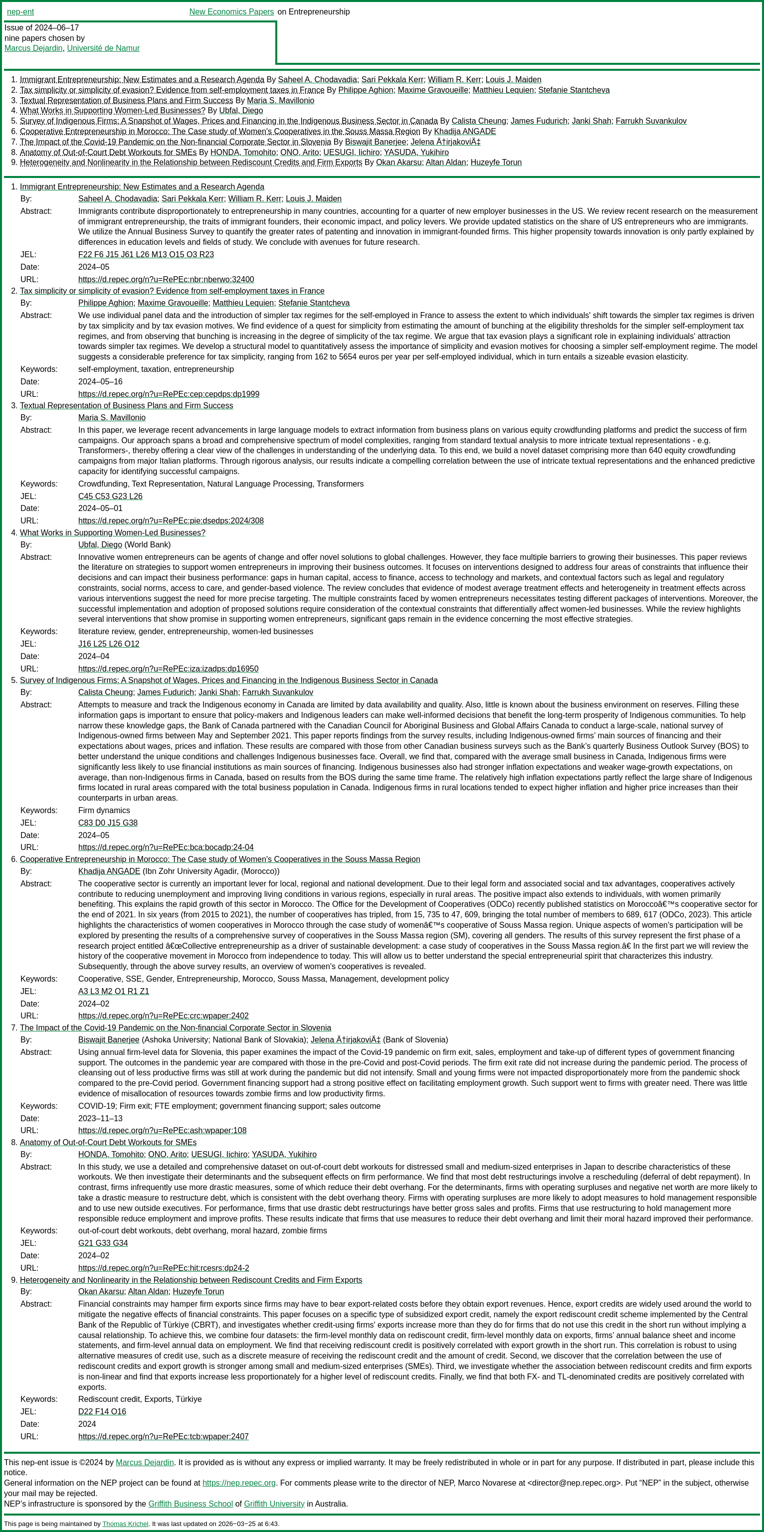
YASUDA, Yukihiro (416, 152)
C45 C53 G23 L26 (110, 496)
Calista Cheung (479, 121)
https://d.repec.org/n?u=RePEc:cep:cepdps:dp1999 (168, 394)
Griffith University (274, 1504)
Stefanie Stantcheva (574, 90)
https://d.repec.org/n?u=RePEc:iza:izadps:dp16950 (168, 669)
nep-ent (20, 11)
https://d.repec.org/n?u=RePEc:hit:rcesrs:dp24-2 (163, 1268)
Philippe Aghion (365, 90)
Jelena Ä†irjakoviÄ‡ (446, 142)
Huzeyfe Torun (496, 162)
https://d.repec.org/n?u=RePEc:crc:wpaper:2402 (163, 1016)
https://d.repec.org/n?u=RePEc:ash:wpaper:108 (162, 1130)
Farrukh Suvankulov (651, 121)
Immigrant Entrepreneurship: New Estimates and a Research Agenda (142, 79)
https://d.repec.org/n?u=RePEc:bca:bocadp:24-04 (166, 847)
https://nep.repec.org (239, 1483)
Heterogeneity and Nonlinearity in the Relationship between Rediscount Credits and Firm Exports (191, 162)
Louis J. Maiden (514, 79)
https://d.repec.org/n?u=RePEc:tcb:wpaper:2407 (163, 1436)
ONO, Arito (299, 152)
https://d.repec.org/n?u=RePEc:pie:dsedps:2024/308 (171, 520)
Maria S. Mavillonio (280, 100)
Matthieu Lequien (503, 90)
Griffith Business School (191, 1504)
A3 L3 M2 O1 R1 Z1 (113, 991)
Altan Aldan (446, 162)
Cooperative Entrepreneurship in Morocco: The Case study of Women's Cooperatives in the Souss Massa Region (220, 131)
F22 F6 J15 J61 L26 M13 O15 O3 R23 (146, 254)
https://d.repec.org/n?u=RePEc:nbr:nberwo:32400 (166, 279)
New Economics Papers (232, 11)
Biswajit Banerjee (375, 142)
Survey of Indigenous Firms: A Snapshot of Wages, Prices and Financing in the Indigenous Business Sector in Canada (229, 121)
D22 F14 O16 (102, 1411)
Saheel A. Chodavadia (317, 79)
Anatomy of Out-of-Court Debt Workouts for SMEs (108, 152)
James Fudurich (539, 121)
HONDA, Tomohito (243, 152)
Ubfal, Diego (241, 110)
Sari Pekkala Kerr (393, 79)
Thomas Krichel (125, 1524)
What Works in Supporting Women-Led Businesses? (112, 110)
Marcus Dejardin (33, 48)
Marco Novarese (487, 1483)
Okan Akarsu (399, 162)
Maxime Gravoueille (433, 90)
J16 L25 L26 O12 (109, 644)
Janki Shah (591, 121)
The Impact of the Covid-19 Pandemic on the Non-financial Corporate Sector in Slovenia (175, 142)
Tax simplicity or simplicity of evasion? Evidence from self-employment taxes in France (172, 90)
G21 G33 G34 (103, 1243)
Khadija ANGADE (465, 131)
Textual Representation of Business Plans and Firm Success (126, 100)
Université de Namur (103, 48)
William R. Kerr (454, 79)
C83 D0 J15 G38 (108, 823)
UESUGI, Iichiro (352, 152)
